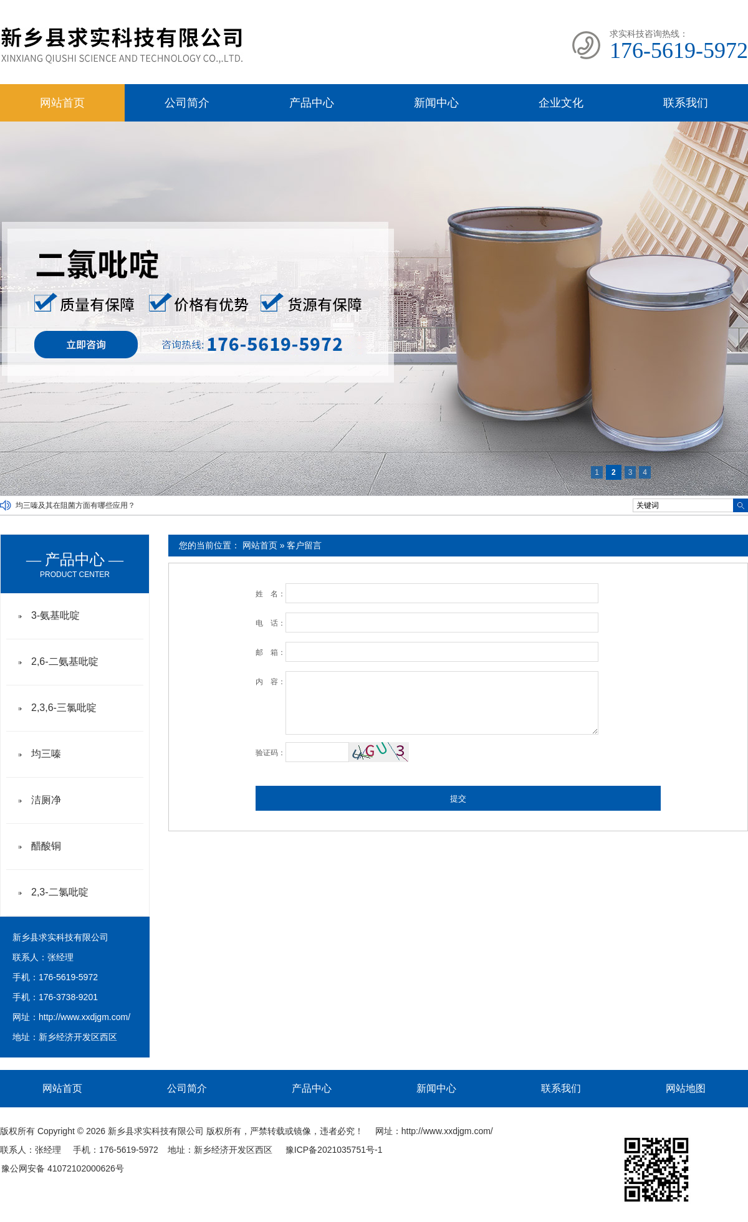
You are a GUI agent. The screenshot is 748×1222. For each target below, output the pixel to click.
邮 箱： (270, 652)
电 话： (270, 623)
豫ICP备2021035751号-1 (334, 1150)
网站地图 (686, 1088)
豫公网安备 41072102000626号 (62, 1168)
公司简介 (187, 103)
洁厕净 (46, 800)
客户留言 (304, 545)
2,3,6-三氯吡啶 (64, 707)
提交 (458, 798)
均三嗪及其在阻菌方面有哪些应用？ (75, 505)
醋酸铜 (46, 846)
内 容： (270, 681)
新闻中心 (436, 103)
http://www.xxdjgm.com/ (84, 1017)
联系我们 (685, 103)
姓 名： (270, 594)
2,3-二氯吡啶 (60, 892)
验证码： (270, 752)
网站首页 (62, 103)
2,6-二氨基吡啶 (64, 661)
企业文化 (561, 103)
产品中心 (311, 103)
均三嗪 (46, 753)
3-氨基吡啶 (55, 615)
